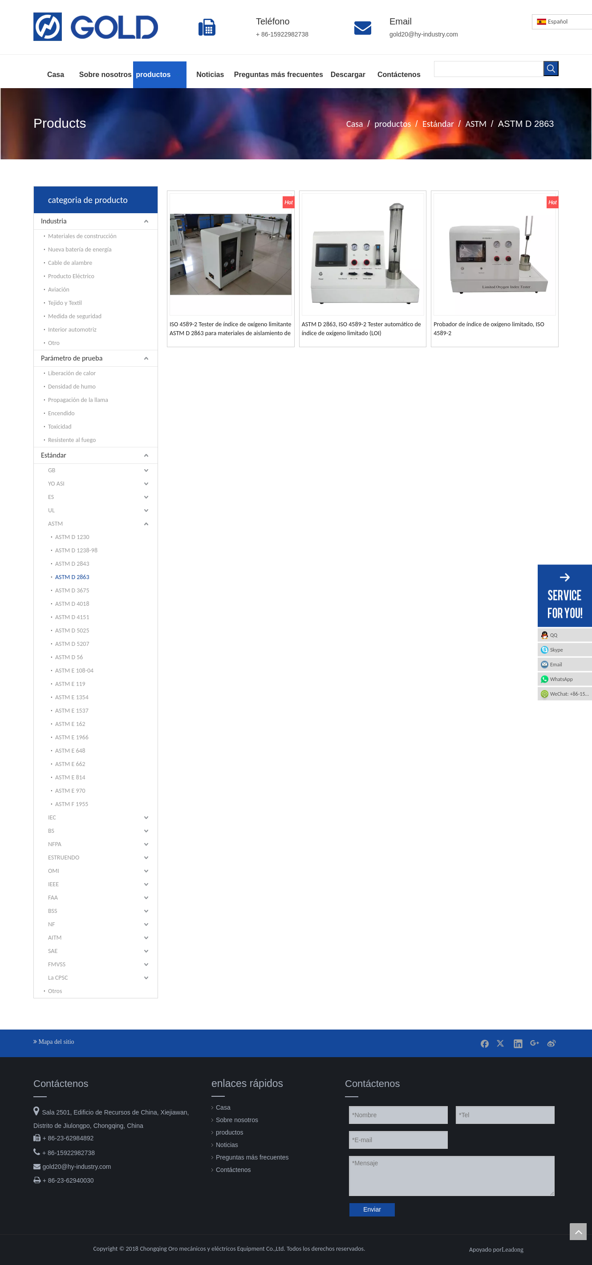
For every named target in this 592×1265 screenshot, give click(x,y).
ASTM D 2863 (72, 577)
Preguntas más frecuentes (252, 1157)
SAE (52, 951)
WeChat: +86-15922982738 (571, 694)
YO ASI (56, 483)
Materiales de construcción (82, 236)
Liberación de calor (72, 373)
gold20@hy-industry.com (76, 1166)
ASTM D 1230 (72, 537)
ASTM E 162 (70, 724)
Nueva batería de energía (80, 249)
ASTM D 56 (69, 657)
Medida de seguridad (74, 316)
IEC (52, 817)
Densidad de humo (72, 386)
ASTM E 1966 (72, 737)
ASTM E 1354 (72, 697)
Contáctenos (233, 1169)
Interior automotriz (72, 329)
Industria (54, 221)
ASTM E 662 (70, 764)
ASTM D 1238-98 (76, 550)
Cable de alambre (70, 263)
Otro (54, 343)
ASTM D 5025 (72, 630)
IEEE (53, 884)
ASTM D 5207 (72, 644)
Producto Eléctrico (71, 276)
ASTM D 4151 (72, 617)
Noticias (227, 1144)
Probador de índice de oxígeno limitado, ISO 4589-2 (489, 328)
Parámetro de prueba (71, 358)
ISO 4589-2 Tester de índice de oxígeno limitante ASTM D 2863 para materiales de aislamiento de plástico (230, 329)
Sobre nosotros (237, 1119)
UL (51, 510)
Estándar (53, 455)
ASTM (55, 523)
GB (51, 470)
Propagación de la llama (78, 400)
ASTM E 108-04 (74, 670)
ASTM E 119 (70, 684)
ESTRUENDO (63, 857)
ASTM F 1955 (71, 804)
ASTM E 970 (70, 791)
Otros (55, 991)
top (578, 1231)
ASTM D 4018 (72, 604)
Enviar (372, 1209)
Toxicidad (60, 426)
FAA (53, 897)
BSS (52, 911)
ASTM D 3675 (72, 590)
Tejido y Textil (65, 303)
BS (51, 831)
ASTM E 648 (70, 750)
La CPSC (58, 977)
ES (51, 497)
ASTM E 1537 (72, 710)
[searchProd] (488, 69)
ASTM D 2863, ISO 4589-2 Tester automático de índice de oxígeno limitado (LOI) (361, 328)
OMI (53, 871)
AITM (54, 937)
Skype (556, 650)
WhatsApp (561, 679)
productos (229, 1132)
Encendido (61, 413)
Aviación (58, 289)
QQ (553, 635)
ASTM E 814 (70, 777)
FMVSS (56, 964)
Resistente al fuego (72, 440)
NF (51, 924)
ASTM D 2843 (72, 564)
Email (556, 664)
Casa (223, 1107)
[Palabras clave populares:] (551, 68)
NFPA (54, 844)
